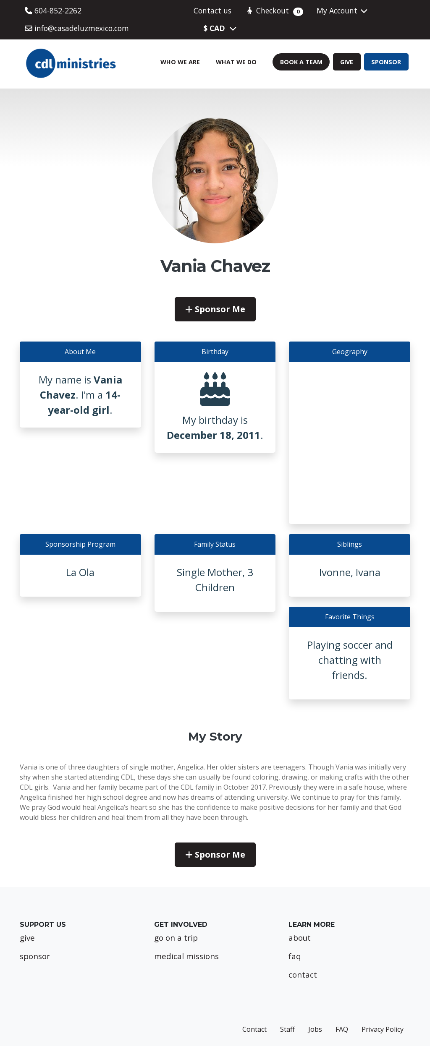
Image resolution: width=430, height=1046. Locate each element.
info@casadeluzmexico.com (77, 28)
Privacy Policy (383, 1029)
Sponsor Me (215, 309)
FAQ (342, 1029)
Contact (254, 1029)
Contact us (212, 10)
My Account (343, 10)
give (27, 937)
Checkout (274, 10)
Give (346, 62)
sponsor (35, 956)
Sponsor (386, 62)
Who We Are (180, 62)
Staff (287, 1029)
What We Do (236, 62)
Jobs (315, 1029)
